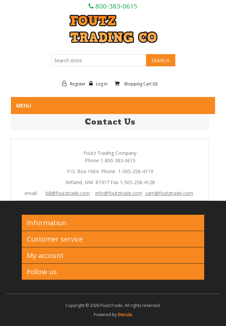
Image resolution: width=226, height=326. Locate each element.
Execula (125, 314)
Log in (100, 84)
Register (75, 84)
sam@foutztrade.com (169, 193)
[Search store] (98, 60)
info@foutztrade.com (118, 193)
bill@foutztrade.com (68, 193)
